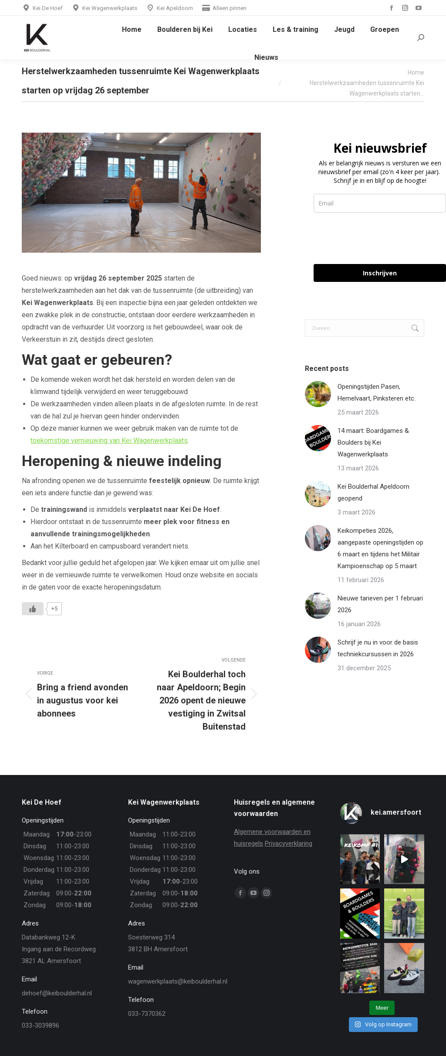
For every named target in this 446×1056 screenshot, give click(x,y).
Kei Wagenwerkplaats (104, 8)
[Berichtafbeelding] (318, 394)
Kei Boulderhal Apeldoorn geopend (373, 492)
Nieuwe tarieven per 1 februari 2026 (380, 604)
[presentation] (380, 238)
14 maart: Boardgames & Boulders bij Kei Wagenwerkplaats (373, 442)
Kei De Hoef (42, 8)
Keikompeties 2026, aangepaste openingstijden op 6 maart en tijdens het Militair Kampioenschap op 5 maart (380, 548)
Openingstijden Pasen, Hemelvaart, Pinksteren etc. (377, 392)
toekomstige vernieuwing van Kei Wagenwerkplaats (109, 440)
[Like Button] (33, 608)
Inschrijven (380, 273)
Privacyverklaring (288, 843)
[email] (380, 203)
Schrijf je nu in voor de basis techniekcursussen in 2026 (378, 648)
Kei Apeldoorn (169, 8)
